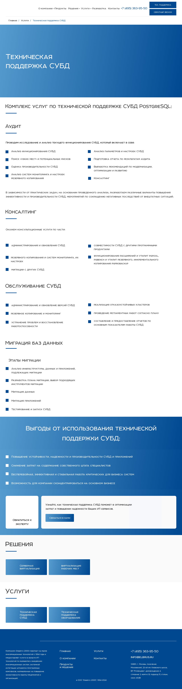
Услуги (85, 8)
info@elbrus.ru (142, 657)
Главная (13, 20)
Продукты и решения (66, 666)
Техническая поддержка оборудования (70, 615)
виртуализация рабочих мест (71, 567)
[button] (162, 12)
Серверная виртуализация (30, 567)
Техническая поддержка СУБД (49, 20)
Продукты (60, 8)
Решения (73, 8)
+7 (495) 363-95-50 (134, 8)
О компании (45, 8)
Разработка (99, 8)
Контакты (114, 8)
